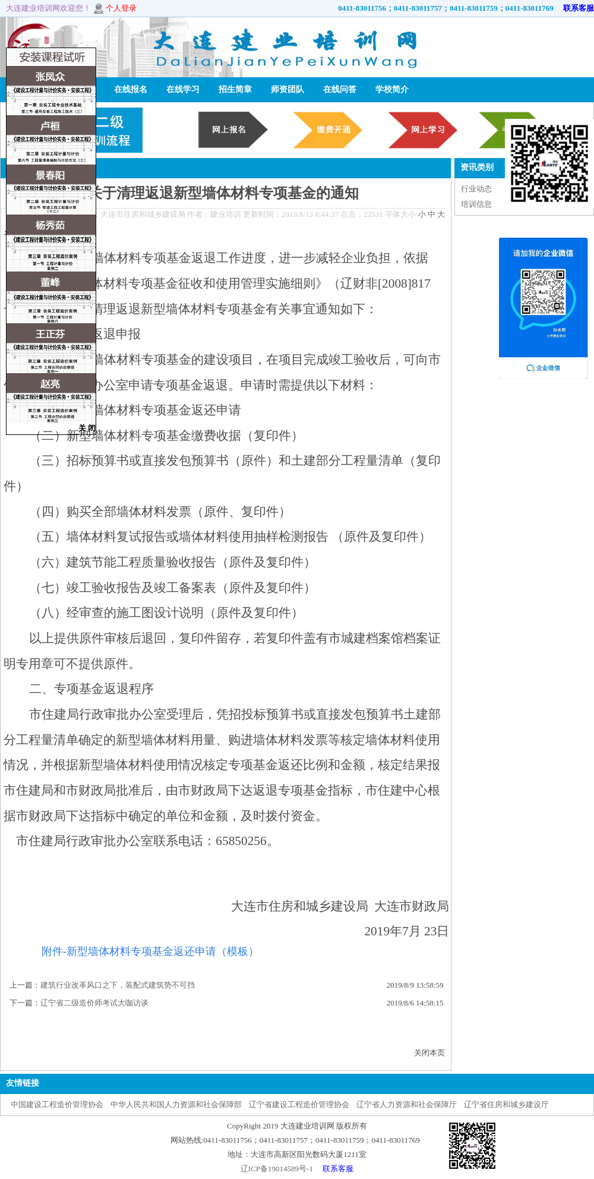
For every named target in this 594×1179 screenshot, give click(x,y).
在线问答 (339, 89)
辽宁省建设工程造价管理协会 (299, 1104)
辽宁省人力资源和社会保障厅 (406, 1104)
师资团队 (287, 89)
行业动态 (476, 188)
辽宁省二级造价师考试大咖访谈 (94, 1002)
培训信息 (476, 204)
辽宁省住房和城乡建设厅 (506, 1104)
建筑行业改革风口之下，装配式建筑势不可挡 (117, 985)
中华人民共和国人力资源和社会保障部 (176, 1104)
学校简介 (392, 89)
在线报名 (130, 89)
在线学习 (183, 89)
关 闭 (87, 428)
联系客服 (574, 8)
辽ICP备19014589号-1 (277, 1168)
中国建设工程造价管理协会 (57, 1104)
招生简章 (235, 89)
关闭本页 (429, 1052)
